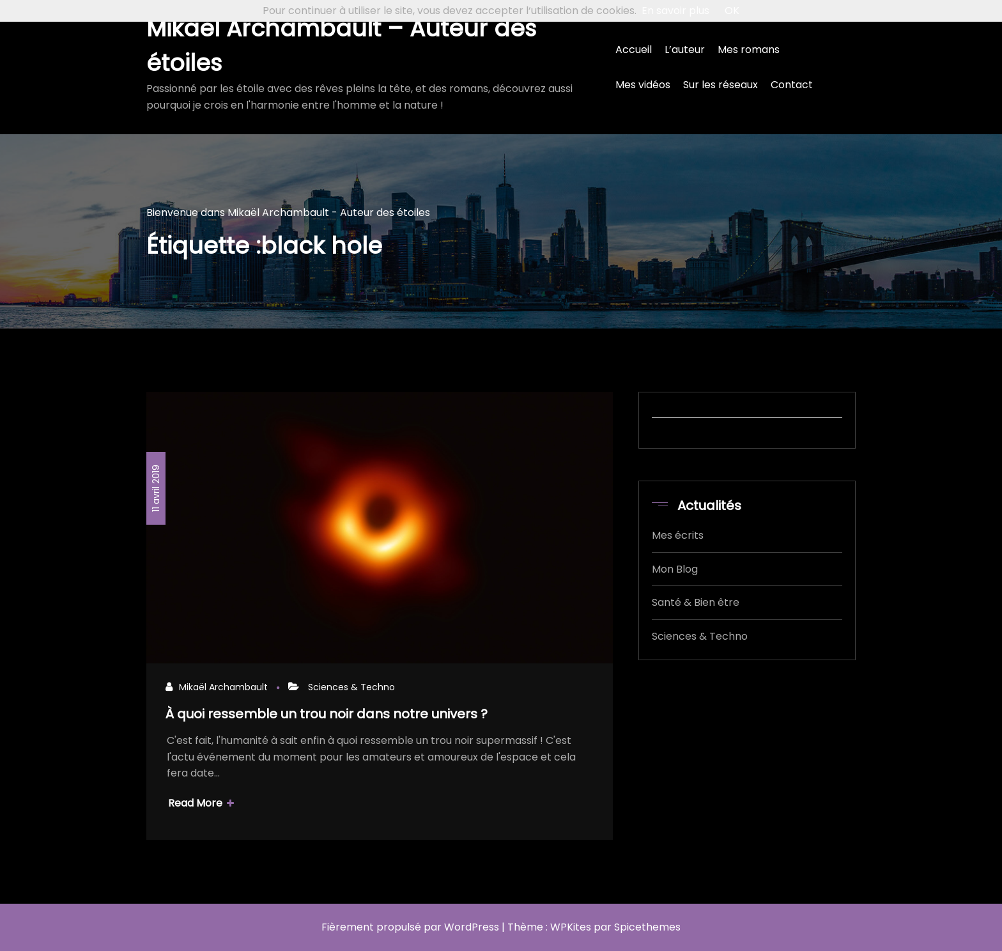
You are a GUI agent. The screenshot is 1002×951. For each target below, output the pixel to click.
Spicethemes (647, 927)
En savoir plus (675, 10)
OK (732, 10)
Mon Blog (675, 569)
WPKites (570, 927)
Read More (201, 803)
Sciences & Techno (351, 687)
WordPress (471, 927)
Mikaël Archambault (223, 687)
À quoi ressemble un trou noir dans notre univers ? (327, 714)
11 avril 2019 (156, 488)
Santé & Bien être (695, 602)
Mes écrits (678, 535)
